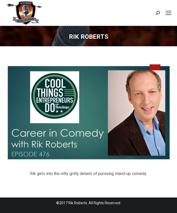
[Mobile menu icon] (168, 13)
